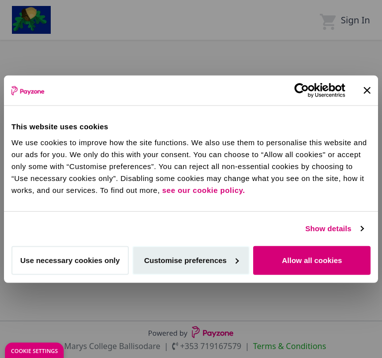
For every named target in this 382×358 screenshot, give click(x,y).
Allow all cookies (312, 260)
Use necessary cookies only (70, 260)
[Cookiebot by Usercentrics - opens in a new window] (301, 90)
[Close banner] (367, 90)
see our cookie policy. (203, 189)
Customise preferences (191, 260)
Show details (328, 228)
